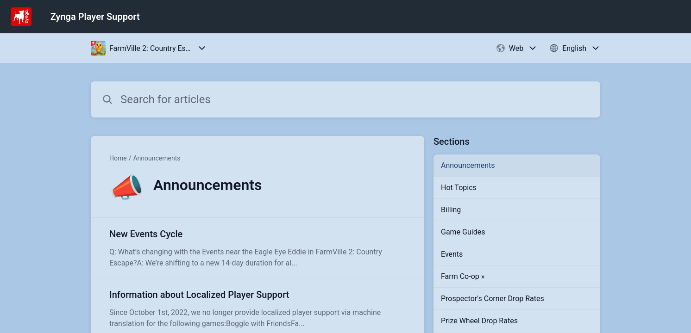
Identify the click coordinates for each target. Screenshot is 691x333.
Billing (451, 209)
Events (452, 254)
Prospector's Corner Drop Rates (492, 298)
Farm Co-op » (462, 276)
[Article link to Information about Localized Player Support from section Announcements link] (257, 308)
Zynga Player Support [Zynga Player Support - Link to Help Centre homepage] (95, 16)
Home (118, 158)
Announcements (156, 158)
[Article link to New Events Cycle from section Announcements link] (257, 248)
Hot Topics (459, 187)
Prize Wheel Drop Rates (479, 320)
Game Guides (463, 232)
